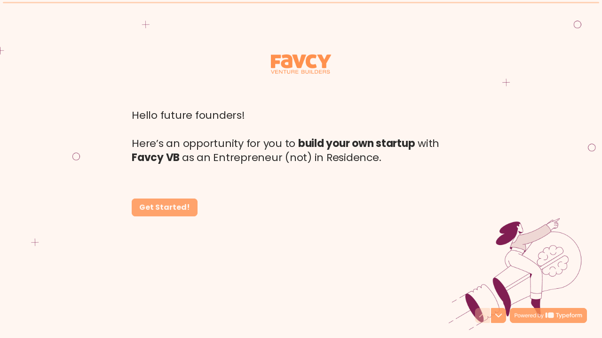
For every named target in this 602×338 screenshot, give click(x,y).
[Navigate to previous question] (482, 315)
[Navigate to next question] (498, 315)
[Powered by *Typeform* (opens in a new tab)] (548, 315)
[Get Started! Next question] (165, 207)
